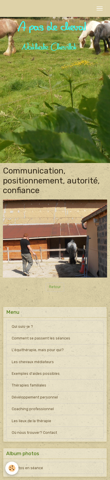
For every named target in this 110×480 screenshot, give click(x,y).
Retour (55, 287)
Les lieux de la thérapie (31, 421)
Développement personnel (35, 397)
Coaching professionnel (33, 409)
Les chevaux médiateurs (33, 362)
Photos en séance (27, 468)
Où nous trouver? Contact (34, 433)
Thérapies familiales (29, 385)
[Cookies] (11, 468)
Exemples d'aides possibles (36, 374)
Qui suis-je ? (22, 327)
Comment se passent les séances (41, 338)
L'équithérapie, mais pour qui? (38, 350)
